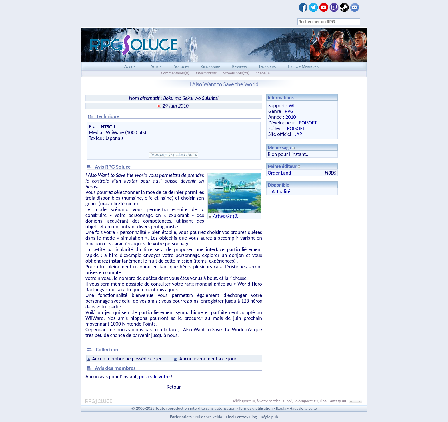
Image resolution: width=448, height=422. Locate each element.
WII (292, 105)
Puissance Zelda (208, 416)
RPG (289, 111)
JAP (298, 134)
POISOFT (308, 123)
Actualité (281, 191)
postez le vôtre (154, 376)
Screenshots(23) (236, 73)
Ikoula (281, 408)
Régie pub (269, 416)
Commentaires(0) (175, 73)
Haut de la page (303, 408)
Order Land (279, 173)
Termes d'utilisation (256, 408)
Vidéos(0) (262, 73)
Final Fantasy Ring (241, 416)
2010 (290, 117)
